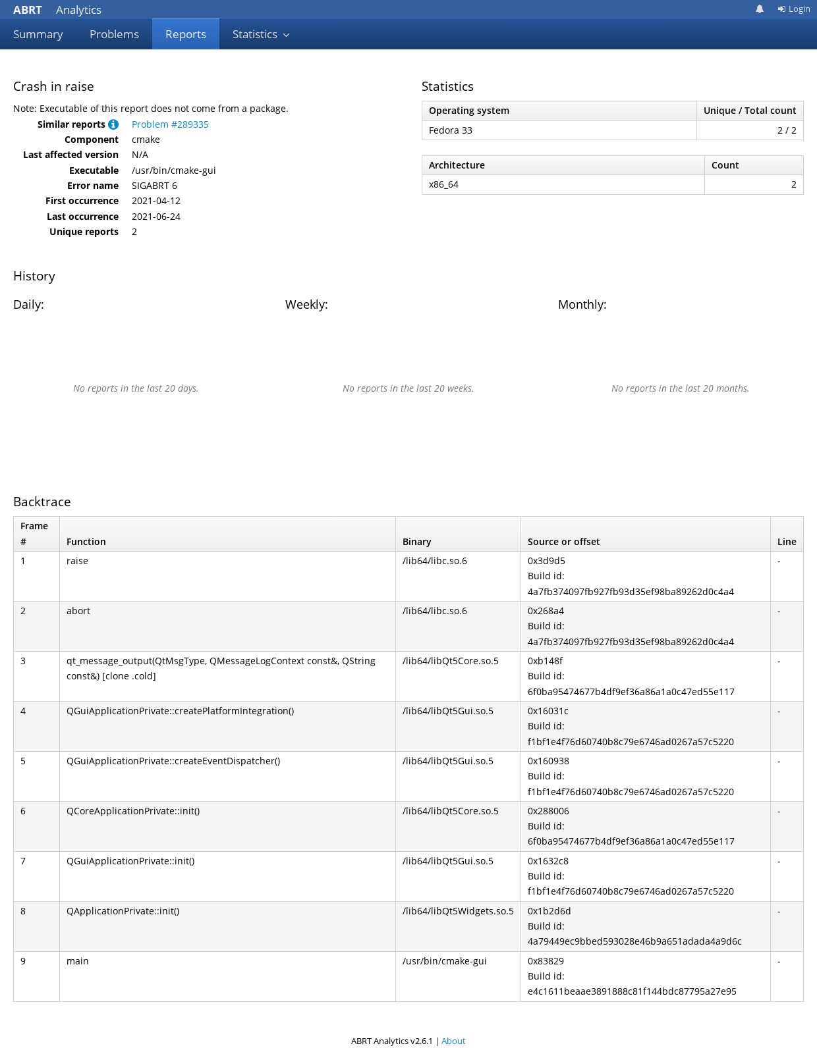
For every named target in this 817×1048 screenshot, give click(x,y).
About (453, 1041)
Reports (185, 33)
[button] (113, 124)
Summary (38, 33)
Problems (114, 33)
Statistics (262, 33)
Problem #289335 (170, 124)
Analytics (57, 9)
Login (793, 8)
